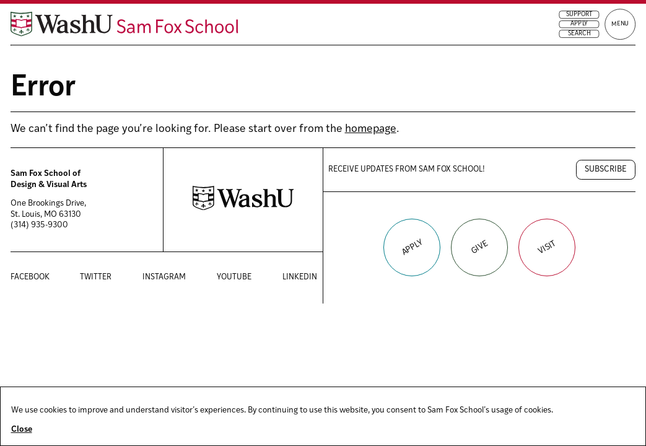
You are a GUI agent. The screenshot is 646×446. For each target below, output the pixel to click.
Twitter (95, 278)
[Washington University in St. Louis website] (243, 208)
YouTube (234, 278)
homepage (370, 129)
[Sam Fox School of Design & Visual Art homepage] (162, 31)
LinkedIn (299, 278)
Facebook (30, 278)
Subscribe (606, 169)
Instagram (164, 278)
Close (21, 430)
